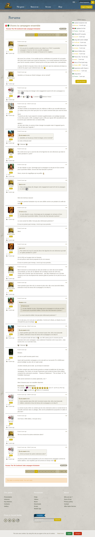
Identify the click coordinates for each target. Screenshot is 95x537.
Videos (36, 499)
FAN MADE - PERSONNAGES (26, 386)
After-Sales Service (70, 506)
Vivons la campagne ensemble (22, 25)
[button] (74, 2)
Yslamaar (11, 137)
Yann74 (11, 109)
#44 (66, 103)
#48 (66, 180)
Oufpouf (11, 400)
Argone (11, 213)
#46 (66, 148)
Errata (36, 506)
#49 (66, 207)
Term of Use (68, 499)
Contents (7, 504)
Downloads (37, 504)
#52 (66, 266)
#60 (66, 447)
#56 (66, 349)
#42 (66, 72)
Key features (8, 501)
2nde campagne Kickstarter (31, 29)
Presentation (8, 497)
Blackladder (11, 78)
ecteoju (11, 47)
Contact (66, 504)
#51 (66, 244)
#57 (66, 394)
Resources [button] (35, 7)
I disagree (78, 533)
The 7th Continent (17, 29)
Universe (7, 499)
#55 (66, 326)
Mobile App (37, 508)
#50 (66, 228)
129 (61, 35)
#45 (66, 131)
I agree (69, 533)
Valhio (11, 355)
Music (36, 501)
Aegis (11, 94)
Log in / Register (86, 7)
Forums (48, 7)
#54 (66, 298)
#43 (66, 87)
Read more (60, 533)
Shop (60, 7)
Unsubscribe (37, 522)
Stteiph (11, 170)
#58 (66, 415)
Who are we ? (68, 497)
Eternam (21, 45)
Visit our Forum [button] (81, 81)
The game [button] (21, 7)
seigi (11, 155)
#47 (66, 164)
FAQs (35, 497)
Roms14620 (11, 273)
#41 (66, 41)
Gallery (6, 506)
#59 (66, 431)
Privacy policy (68, 501)
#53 (66, 282)
